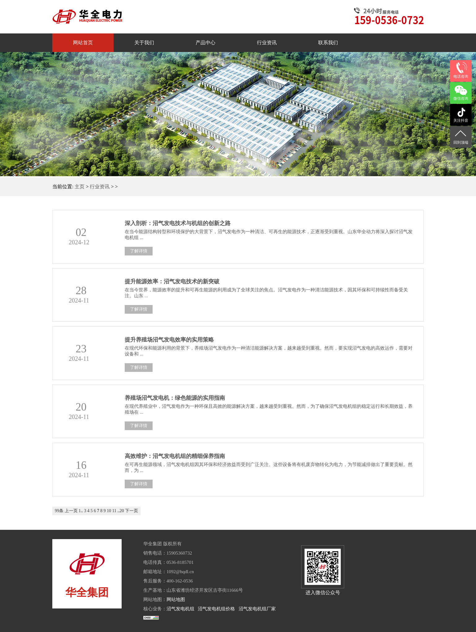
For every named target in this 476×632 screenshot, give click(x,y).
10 (109, 510)
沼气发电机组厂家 (257, 608)
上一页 (71, 510)
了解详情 (138, 251)
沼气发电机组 (180, 608)
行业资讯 (100, 186)
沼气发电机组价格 (216, 608)
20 (121, 510)
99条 (59, 510)
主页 (79, 186)
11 (114, 510)
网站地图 (176, 599)
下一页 (131, 510)
